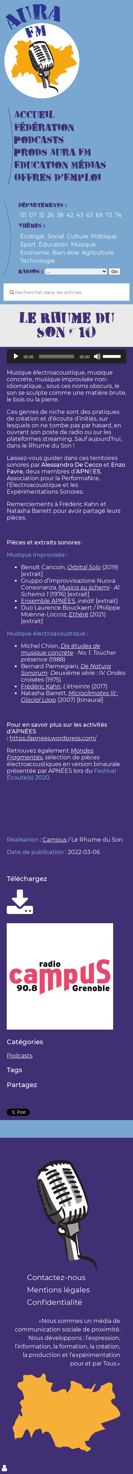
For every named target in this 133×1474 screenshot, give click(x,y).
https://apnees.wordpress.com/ (53, 738)
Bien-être (65, 252)
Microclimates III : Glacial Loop (69, 696)
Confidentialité (54, 1302)
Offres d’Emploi (57, 178)
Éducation (53, 244)
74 (118, 215)
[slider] (56, 356)
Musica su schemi (84, 587)
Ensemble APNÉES (48, 601)
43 (79, 215)
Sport (28, 244)
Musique (83, 244)
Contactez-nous (56, 1277)
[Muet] (97, 356)
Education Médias (60, 165)
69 (99, 215)
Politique (104, 236)
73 (109, 215)
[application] (67, 356)
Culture (77, 236)
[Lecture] (16, 356)
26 (50, 215)
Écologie (32, 236)
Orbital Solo (84, 567)
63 (89, 215)
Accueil (34, 115)
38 (60, 215)
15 (41, 215)
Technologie (37, 260)
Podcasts (39, 140)
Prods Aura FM (52, 152)
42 (69, 215)
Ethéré (78, 614)
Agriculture (98, 252)
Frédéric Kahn (41, 686)
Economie (34, 252)
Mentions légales (58, 1289)
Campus (55, 839)
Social (56, 236)
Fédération (44, 128)
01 (23, 215)
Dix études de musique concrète (60, 649)
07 (32, 215)
